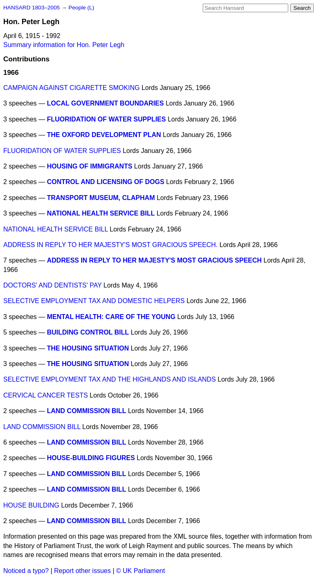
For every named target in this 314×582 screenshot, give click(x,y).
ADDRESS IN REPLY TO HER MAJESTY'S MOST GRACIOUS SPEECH (154, 260)
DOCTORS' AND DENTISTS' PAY (52, 285)
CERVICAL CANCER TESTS (45, 395)
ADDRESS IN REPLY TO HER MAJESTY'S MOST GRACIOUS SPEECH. (110, 244)
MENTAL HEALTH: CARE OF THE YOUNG (111, 316)
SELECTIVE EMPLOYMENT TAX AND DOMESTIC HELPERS (94, 300)
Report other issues (82, 570)
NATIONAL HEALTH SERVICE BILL (101, 213)
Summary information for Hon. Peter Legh (63, 44)
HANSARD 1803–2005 (31, 7)
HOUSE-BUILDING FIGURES (91, 457)
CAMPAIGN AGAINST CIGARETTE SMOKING (71, 87)
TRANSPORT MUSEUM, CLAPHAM (101, 197)
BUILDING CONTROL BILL (88, 332)
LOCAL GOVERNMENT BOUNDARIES (105, 103)
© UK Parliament (140, 570)
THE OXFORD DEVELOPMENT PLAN (104, 134)
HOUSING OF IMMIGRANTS (89, 166)
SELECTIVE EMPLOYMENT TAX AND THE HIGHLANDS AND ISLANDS (109, 379)
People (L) (81, 7)
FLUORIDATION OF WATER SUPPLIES (106, 119)
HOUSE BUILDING (31, 505)
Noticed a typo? (26, 570)
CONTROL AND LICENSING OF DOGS (105, 181)
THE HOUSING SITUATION (88, 348)
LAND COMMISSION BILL (86, 410)
